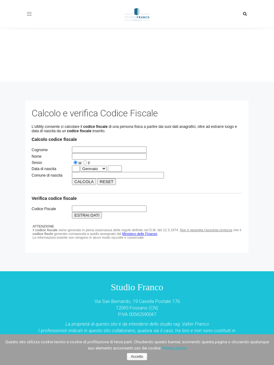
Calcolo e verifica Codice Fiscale (95, 113)
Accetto (137, 356)
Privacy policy (174, 348)
